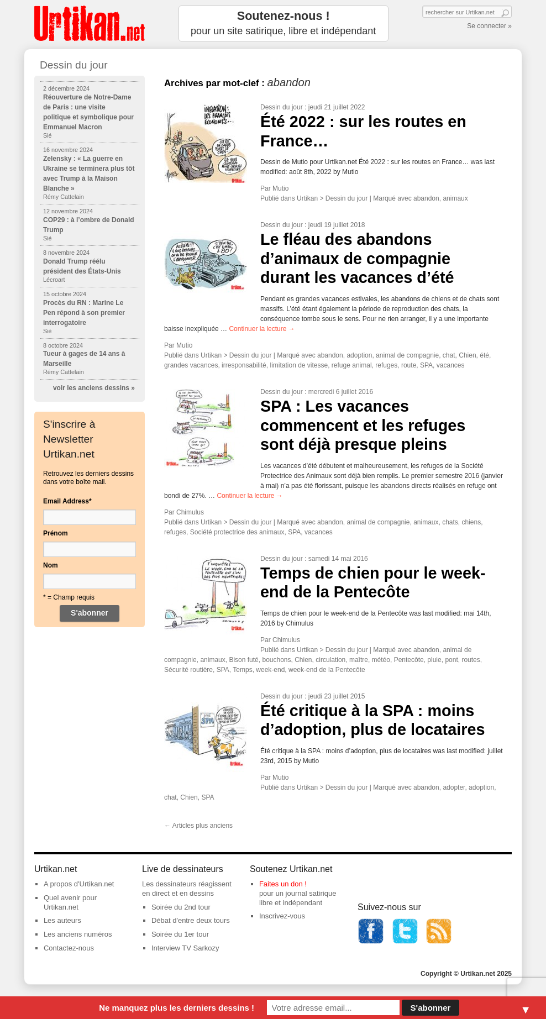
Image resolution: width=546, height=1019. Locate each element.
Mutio (280, 188)
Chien (467, 355)
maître (358, 660)
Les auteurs (62, 920)
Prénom (55, 533)
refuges (386, 365)
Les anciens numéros (78, 934)
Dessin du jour (281, 107)
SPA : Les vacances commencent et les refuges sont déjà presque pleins (362, 425)
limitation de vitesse (299, 365)
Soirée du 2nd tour (181, 907)
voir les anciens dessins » (94, 388)
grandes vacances (191, 365)
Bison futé (243, 660)
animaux (455, 198)
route (408, 365)
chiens (471, 522)
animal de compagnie (407, 355)
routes (470, 660)
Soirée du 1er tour (180, 934)
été (484, 355)
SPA (426, 365)
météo (381, 660)
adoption (359, 355)
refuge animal (352, 365)
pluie (434, 660)
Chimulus (190, 512)
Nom (50, 565)
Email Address (67, 501)
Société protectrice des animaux (237, 532)
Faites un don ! (283, 884)
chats (450, 522)
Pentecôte (409, 660)
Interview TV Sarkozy (185, 948)
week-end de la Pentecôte (326, 670)
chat (449, 355)
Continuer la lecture (262, 329)
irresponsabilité (244, 365)
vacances (451, 365)
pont (451, 660)
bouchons (276, 660)
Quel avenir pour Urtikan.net (70, 902)
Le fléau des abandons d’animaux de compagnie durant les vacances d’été (357, 258)
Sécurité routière (188, 670)
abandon (426, 198)
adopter (454, 787)
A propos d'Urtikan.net (79, 884)
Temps (242, 670)
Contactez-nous (69, 948)
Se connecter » (489, 26)
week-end (270, 670)
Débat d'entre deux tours (190, 920)
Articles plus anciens (198, 825)
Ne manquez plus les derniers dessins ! (176, 1007)
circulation (330, 660)
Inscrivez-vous (282, 916)
